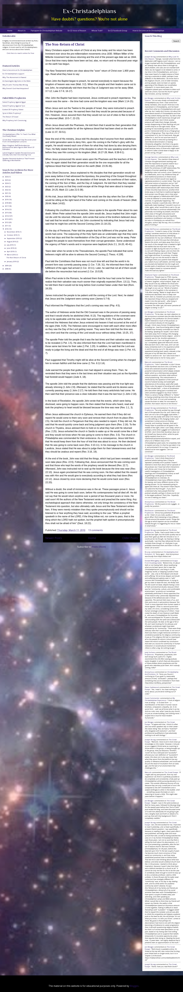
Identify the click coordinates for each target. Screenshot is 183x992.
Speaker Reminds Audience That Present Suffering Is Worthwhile (18, 159)
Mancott (148, 362)
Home (9, 30)
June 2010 (11, 248)
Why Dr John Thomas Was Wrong (15, 85)
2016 (7, 209)
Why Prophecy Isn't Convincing (14, 120)
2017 (7, 206)
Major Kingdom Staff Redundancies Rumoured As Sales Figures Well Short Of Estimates (18, 147)
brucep (147, 552)
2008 (7, 269)
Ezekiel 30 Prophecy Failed (12, 109)
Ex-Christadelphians (89, 11)
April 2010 (11, 251)
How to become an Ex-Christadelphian (148, 30)
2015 (7, 212)
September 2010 (13, 238)
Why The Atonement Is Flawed (14, 77)
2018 (7, 203)
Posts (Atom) (99, 546)
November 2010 (13, 232)
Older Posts (130, 538)
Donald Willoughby (152, 561)
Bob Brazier (149, 510)
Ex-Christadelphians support (13, 74)
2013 (7, 219)
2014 (7, 216)
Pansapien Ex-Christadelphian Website (46, 30)
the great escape (171, 772)
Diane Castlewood (152, 687)
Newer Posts (53, 538)
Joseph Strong (150, 57)
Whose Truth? (97, 30)
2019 (7, 199)
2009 (7, 265)
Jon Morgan (149, 98)
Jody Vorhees (150, 652)
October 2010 (12, 235)
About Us (21, 30)
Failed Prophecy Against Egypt (14, 102)
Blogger (134, 985)
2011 (7, 226)
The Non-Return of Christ (65, 44)
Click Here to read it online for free (20, 53)
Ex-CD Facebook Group (117, 30)
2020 (7, 196)
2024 (7, 183)
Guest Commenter (152, 698)
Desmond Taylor (151, 275)
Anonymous (149, 502)
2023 (7, 186)
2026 (7, 177)
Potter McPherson (152, 229)
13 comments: (96, 530)
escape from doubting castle (161, 562)
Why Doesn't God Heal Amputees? (15, 88)
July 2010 (10, 245)
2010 (7, 229)
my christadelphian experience (160, 699)
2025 (7, 180)
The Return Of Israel (10, 117)
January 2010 (12, 261)
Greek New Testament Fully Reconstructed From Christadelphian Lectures (19, 141)
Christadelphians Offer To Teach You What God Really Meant (18, 135)
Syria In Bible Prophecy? (11, 113)
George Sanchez (151, 157)
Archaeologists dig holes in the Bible (16, 81)
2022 (7, 190)
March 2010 (11, 255)
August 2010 (11, 241)
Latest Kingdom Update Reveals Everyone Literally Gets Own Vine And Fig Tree (18, 154)
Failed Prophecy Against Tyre (13, 106)
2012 (7, 222)
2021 (7, 193)
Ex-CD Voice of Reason (77, 30)
